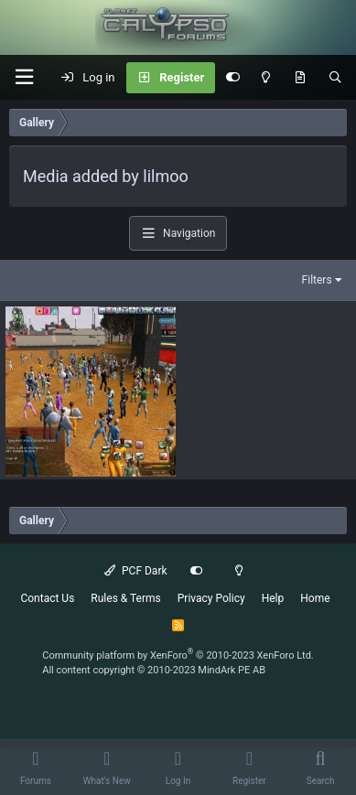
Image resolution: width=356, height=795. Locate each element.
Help (273, 598)
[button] (24, 77)
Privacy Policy (211, 598)
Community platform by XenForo (178, 655)
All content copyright (153, 670)
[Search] (335, 77)
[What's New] (299, 77)
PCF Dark (135, 570)
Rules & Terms (125, 598)
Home (314, 598)
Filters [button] (317, 280)
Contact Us (47, 598)
